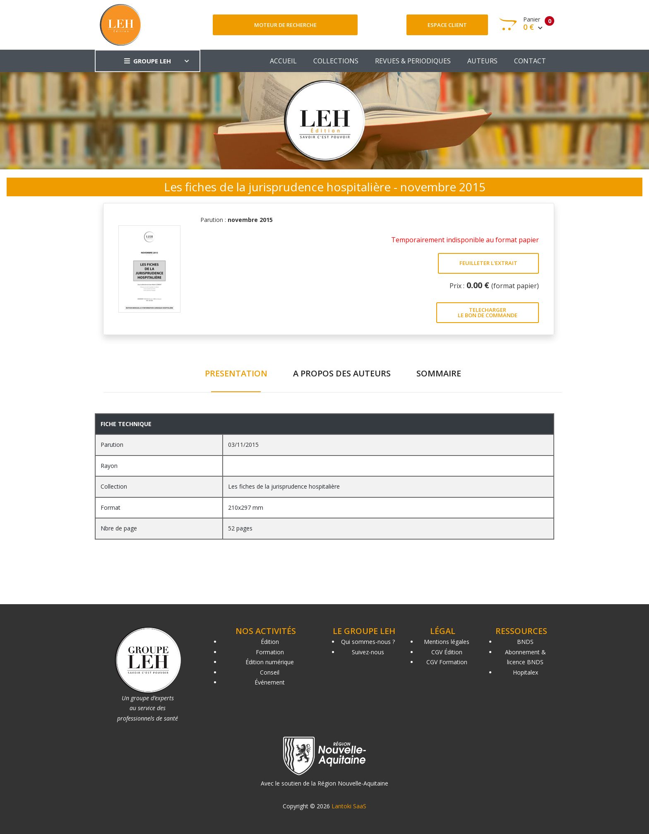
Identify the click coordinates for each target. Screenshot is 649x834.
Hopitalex (525, 672)
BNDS (525, 642)
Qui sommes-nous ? (368, 642)
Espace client (447, 25)
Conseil (269, 672)
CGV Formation (446, 662)
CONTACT (530, 60)
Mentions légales (446, 642)
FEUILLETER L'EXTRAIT (488, 263)
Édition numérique (269, 662)
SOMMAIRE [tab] (438, 373)
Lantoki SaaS (349, 806)
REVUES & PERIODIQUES (413, 60)
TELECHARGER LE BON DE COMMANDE (487, 312)
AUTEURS (482, 60)
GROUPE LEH (147, 61)
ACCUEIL (283, 60)
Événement (270, 682)
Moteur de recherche (285, 25)
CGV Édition (446, 652)
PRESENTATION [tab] (236, 373)
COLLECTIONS (335, 60)
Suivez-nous (368, 652)
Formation (270, 652)
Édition (270, 642)
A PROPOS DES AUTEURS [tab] (342, 373)
